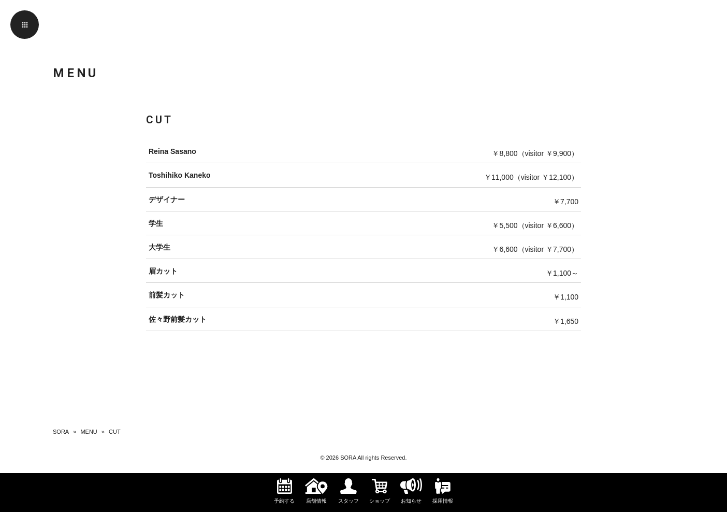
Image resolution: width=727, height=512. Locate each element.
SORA (61, 432)
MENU (88, 432)
